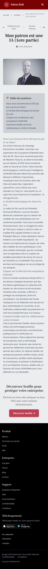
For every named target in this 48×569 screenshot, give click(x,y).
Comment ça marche (11, 441)
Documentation (8, 499)
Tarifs (4, 446)
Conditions (6, 508)
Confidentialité (8, 503)
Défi (4, 450)
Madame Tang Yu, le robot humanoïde (24, 159)
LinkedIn (5, 543)
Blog (4, 472)
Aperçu (5, 436)
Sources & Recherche (11, 561)
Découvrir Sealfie (24, 413)
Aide (4, 494)
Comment (11, 124)
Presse (5, 468)
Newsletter (6, 539)
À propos (6, 463)
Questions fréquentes (11, 490)
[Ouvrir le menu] (42, 4)
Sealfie (19, 124)
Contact (5, 477)
